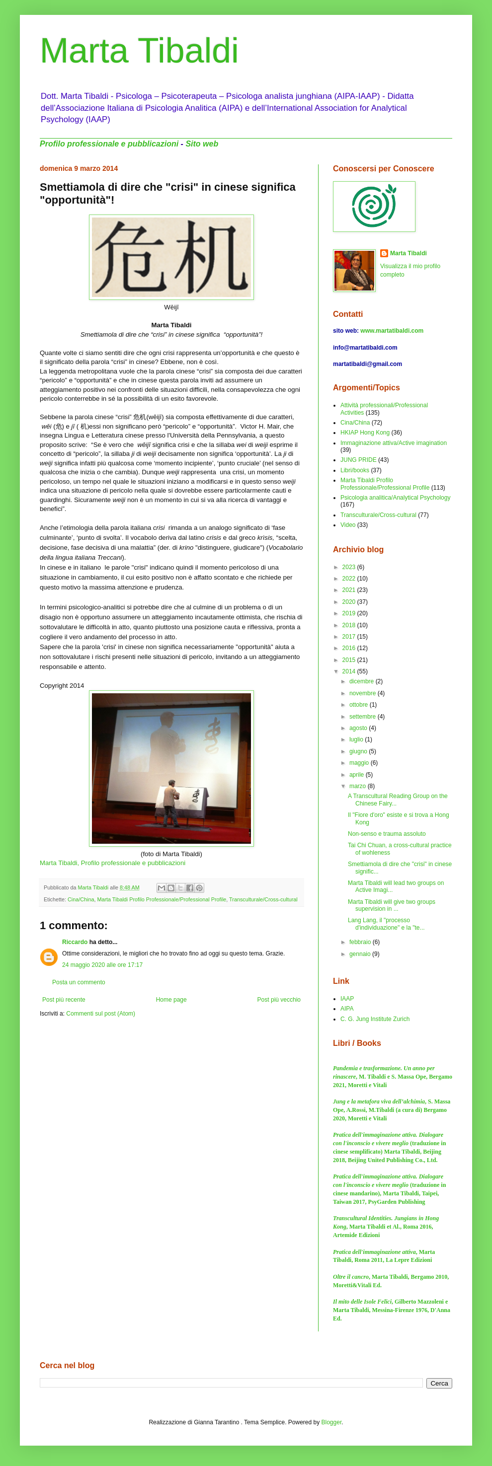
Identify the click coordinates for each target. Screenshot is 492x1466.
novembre (363, 693)
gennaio (360, 954)
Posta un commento (78, 982)
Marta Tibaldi (139, 50)
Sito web (201, 144)
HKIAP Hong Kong (365, 432)
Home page (171, 999)
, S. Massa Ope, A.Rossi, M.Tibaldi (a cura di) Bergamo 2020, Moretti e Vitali (391, 1110)
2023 (349, 567)
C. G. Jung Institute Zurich (375, 1019)
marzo (358, 786)
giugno (359, 751)
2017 (349, 636)
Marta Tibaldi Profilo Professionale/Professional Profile (161, 899)
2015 (349, 660)
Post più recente (63, 999)
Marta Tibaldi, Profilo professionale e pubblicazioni (112, 863)
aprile (357, 774)
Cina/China (81, 899)
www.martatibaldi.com (391, 330)
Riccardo (74, 942)
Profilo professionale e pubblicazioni (109, 144)
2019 (349, 613)
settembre (363, 716)
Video (347, 524)
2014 (349, 671)
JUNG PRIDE (358, 459)
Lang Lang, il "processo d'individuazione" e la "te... (386, 924)
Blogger (332, 1422)
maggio (360, 762)
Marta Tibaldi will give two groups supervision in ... (391, 905)
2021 (349, 589)
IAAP (347, 998)
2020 (349, 601)
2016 (349, 648)
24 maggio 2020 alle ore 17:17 (102, 964)
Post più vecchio (279, 999)
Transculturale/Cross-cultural (263, 899)
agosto (359, 728)
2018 (349, 625)
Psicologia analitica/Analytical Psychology (395, 497)
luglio (357, 739)
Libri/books (354, 470)
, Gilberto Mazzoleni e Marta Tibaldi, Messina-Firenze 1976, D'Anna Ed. (391, 1310)
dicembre (362, 681)
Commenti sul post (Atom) (100, 1013)
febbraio (361, 942)
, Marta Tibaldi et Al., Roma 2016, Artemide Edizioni (386, 1227)
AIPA (346, 1008)
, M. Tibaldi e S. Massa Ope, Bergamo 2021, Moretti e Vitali (392, 1077)
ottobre (359, 704)
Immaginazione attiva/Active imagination (393, 443)
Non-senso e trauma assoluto (387, 833)
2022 (349, 578)
